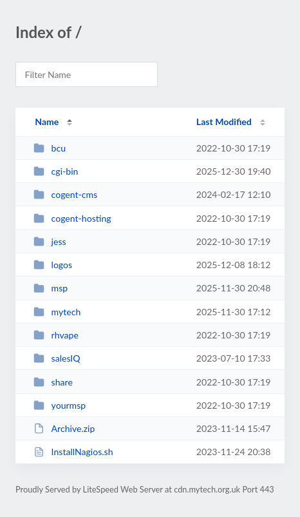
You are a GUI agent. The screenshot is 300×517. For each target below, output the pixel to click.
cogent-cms (65, 194)
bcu (49, 147)
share (53, 381)
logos (52, 264)
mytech (56, 311)
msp (50, 287)
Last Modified (224, 121)
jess (49, 241)
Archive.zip (64, 428)
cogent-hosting (72, 218)
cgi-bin (55, 171)
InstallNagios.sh (73, 451)
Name (47, 121)
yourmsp (59, 405)
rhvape (56, 334)
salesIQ (56, 358)
